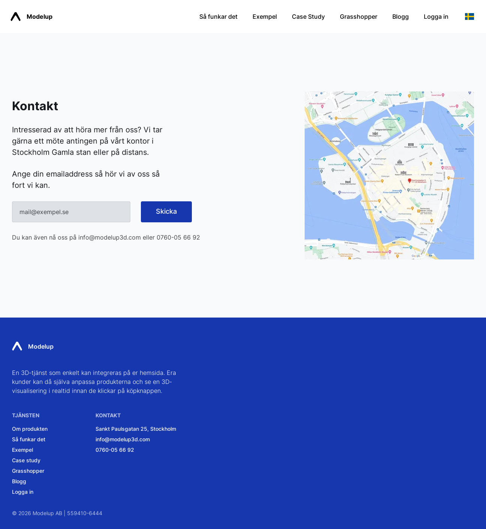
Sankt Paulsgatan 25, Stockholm (136, 429)
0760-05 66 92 (178, 237)
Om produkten (30, 429)
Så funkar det (218, 16)
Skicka (166, 211)
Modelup (31, 16)
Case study (26, 460)
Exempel (265, 16)
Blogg (400, 16)
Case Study (308, 16)
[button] (470, 16)
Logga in (436, 16)
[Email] (71, 211)
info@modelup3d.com (109, 237)
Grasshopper (358, 16)
